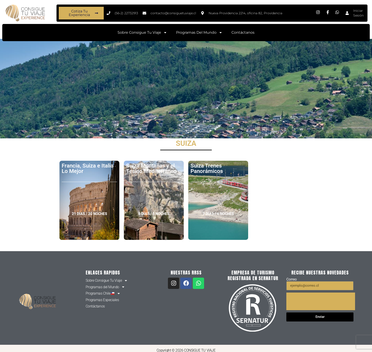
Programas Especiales (102, 300)
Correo (291, 279)
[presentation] (320, 301)
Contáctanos (242, 32)
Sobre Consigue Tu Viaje (142, 32)
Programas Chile (103, 293)
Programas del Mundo (199, 32)
